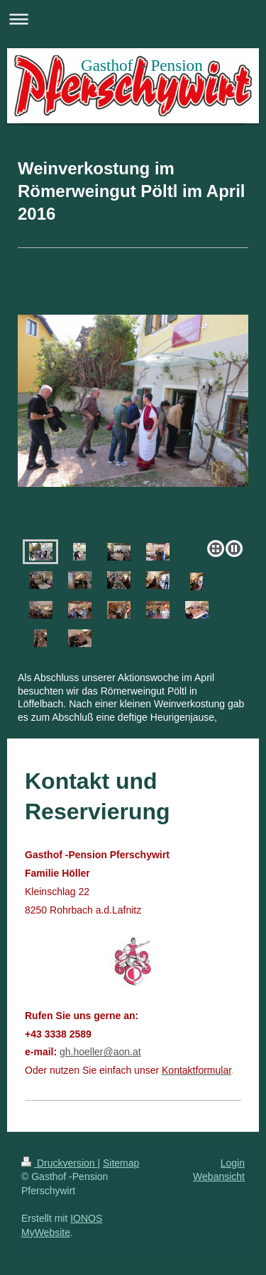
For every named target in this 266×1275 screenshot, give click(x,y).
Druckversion (59, 1163)
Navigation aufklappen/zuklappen (133, 19)
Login (233, 1163)
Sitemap (121, 1163)
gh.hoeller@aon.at (100, 1051)
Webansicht (219, 1176)
